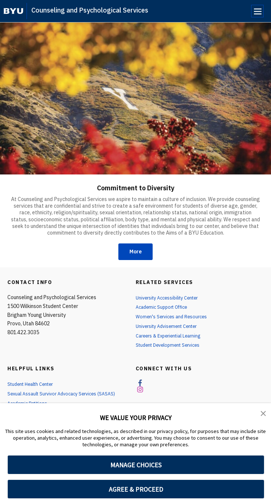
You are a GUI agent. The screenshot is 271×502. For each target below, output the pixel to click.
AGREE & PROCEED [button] (136, 489)
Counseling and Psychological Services (89, 10)
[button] (263, 414)
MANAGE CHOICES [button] (135, 465)
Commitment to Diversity (135, 187)
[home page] (13, 11)
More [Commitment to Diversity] (135, 252)
